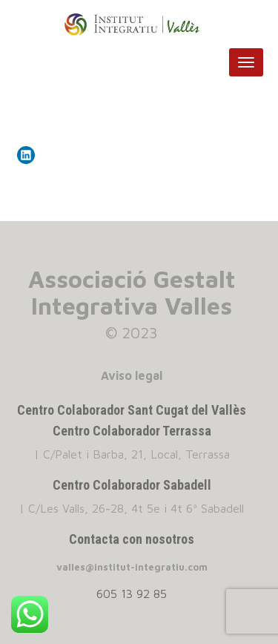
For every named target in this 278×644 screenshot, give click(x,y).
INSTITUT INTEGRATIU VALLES (139, 24)
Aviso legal (131, 375)
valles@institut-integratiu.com (132, 567)
